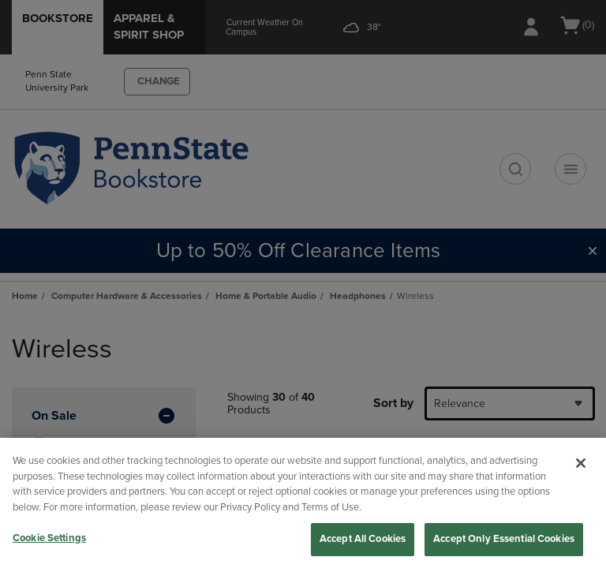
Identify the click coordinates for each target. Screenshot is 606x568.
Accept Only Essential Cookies (503, 538)
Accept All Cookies (363, 538)
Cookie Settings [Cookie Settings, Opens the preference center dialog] (49, 538)
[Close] (580, 463)
